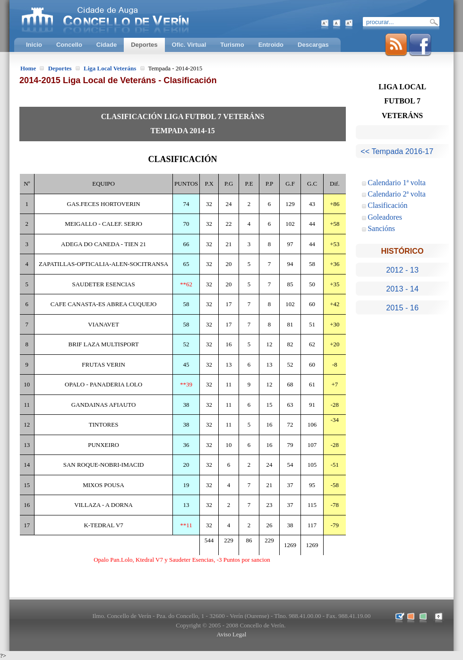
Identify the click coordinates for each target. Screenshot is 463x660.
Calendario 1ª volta (397, 183)
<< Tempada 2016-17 (396, 151)
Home (28, 68)
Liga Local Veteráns (110, 68)
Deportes (60, 68)
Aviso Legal (232, 634)
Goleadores (385, 217)
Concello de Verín (144, 19)
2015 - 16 (402, 307)
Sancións (381, 228)
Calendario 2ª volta (397, 194)
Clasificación (387, 205)
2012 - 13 (402, 270)
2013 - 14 (402, 288)
